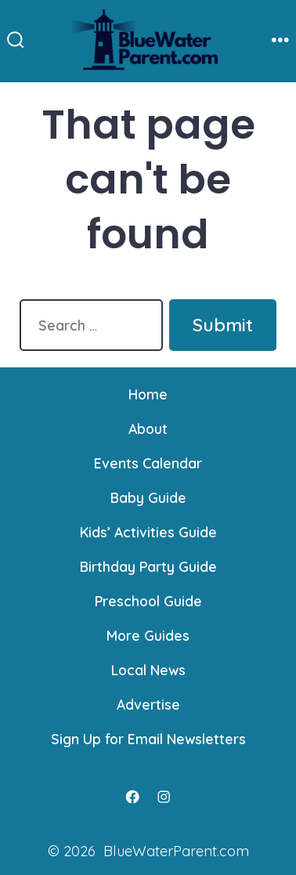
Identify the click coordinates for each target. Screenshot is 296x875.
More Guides (148, 635)
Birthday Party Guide (148, 566)
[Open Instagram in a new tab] (163, 796)
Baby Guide (148, 497)
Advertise (148, 704)
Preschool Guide (148, 600)
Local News (148, 669)
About (148, 428)
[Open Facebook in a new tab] (132, 796)
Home (148, 394)
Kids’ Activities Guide (148, 532)
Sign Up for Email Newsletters (148, 738)
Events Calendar (148, 463)
